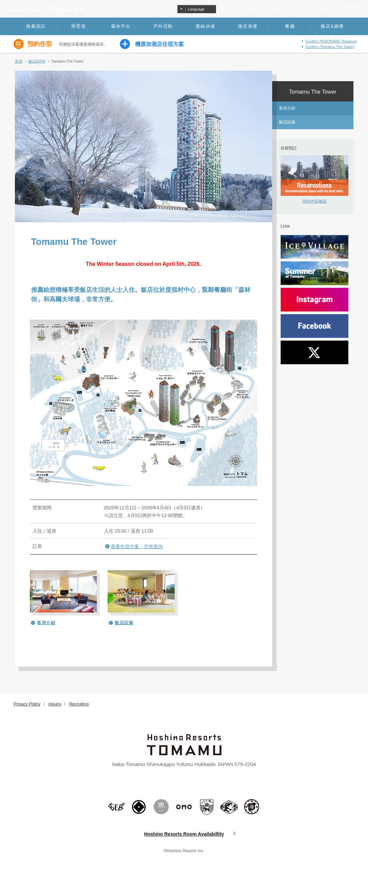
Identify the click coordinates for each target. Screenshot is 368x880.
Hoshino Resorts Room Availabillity (184, 834)
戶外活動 (163, 26)
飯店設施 (124, 622)
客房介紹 (46, 622)
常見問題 (301, 9)
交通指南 (250, 9)
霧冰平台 (120, 26)
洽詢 (323, 9)
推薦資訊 (35, 26)
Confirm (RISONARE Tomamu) (330, 41)
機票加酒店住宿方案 (159, 44)
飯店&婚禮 (332, 26)
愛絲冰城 (205, 26)
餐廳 (290, 26)
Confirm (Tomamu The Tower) (329, 47)
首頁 (229, 9)
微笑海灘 (247, 26)
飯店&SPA (36, 61)
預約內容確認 (314, 201)
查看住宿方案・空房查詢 (137, 546)
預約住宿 (39, 44)
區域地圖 (276, 9)
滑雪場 (78, 26)
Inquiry (55, 704)
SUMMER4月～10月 (351, 9)
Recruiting (80, 704)
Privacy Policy (27, 704)
